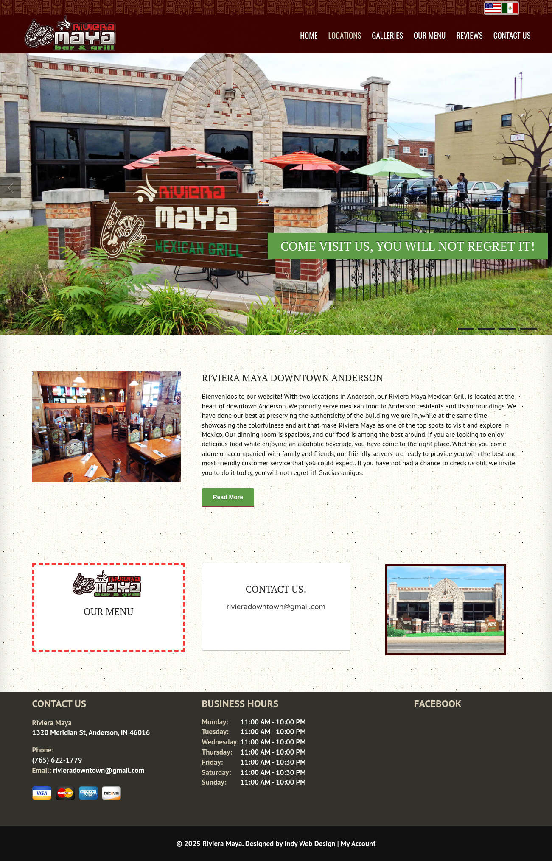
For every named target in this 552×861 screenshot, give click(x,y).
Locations (344, 35)
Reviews (469, 35)
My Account (358, 843)
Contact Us (512, 35)
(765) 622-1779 (57, 760)
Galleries (387, 35)
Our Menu (430, 35)
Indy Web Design (309, 843)
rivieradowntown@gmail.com (98, 770)
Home (308, 35)
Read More (228, 497)
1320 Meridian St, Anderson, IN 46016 (91, 732)
